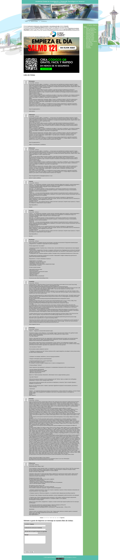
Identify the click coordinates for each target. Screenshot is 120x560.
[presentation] (36, 547)
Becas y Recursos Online (91, 32)
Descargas (88, 46)
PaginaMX (66, 26)
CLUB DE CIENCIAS (90, 30)
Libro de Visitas (34, 21)
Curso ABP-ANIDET (90, 39)
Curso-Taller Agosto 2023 (91, 29)
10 (53, 517)
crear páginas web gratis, (55, 26)
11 (55, 517)
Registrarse (95, 25)
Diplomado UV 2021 (90, 38)
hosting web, (30, 26)
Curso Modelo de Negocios (91, 41)
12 (57, 517)
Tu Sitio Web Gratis (60, 556)
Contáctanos (44, 21)
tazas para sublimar (67, 29)
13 (59, 517)
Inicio (26, 21)
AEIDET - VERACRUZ (90, 28)
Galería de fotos (89, 45)
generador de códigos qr (40, 27)
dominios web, (36, 26)
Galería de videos (89, 43)
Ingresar (32, 524)
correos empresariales (44, 26)
